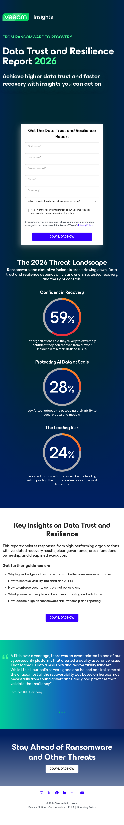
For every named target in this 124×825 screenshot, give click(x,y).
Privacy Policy (85, 225)
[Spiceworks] (73, 793)
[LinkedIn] (64, 793)
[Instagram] (41, 793)
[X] (49, 793)
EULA (71, 807)
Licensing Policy (86, 807)
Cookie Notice (56, 807)
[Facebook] (57, 793)
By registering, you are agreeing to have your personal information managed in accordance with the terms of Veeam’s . (59, 223)
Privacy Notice (37, 807)
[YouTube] (82, 793)
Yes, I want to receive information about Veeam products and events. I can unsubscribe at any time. (60, 211)
